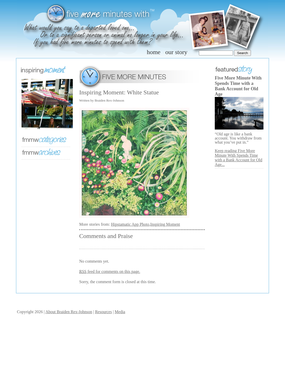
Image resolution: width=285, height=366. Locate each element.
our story (176, 52)
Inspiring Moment (165, 224)
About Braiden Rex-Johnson (68, 312)
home (153, 52)
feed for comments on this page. (109, 271)
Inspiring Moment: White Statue (119, 92)
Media (120, 312)
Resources (103, 312)
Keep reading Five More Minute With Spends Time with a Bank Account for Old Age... (238, 158)
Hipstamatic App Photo (130, 224)
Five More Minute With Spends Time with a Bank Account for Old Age (238, 86)
